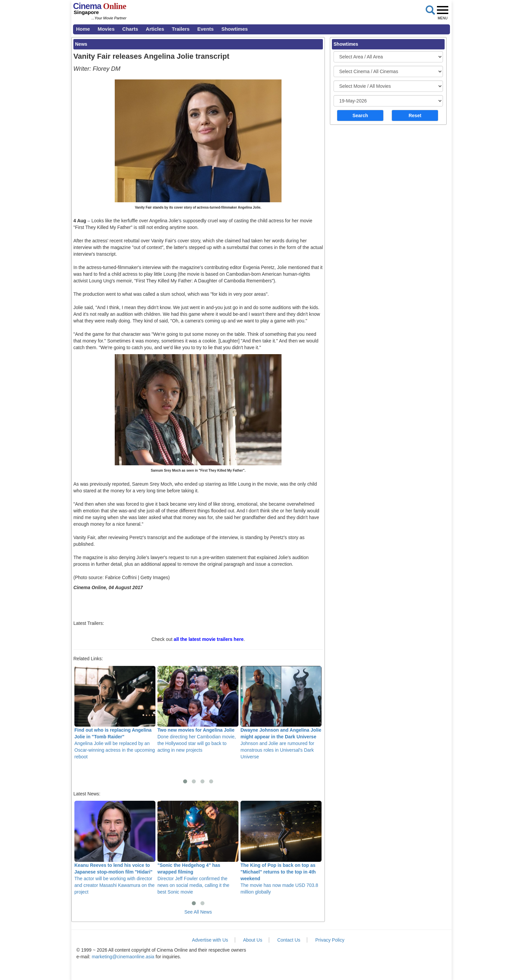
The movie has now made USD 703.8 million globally (281, 847)
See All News (198, 912)
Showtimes (234, 28)
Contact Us (288, 940)
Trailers (180, 28)
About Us (253, 940)
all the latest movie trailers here (208, 639)
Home (83, 28)
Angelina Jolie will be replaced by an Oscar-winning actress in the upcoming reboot (114, 712)
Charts (130, 28)
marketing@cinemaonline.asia (123, 956)
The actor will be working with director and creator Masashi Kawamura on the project (114, 847)
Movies (106, 28)
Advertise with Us (210, 940)
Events (205, 28)
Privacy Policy (329, 940)
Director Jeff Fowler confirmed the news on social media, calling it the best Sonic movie (197, 847)
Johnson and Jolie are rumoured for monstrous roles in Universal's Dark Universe (281, 712)
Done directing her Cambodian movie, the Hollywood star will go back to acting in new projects (197, 709)
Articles (155, 28)
